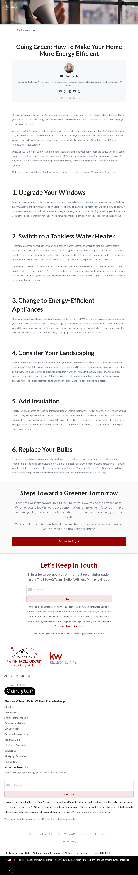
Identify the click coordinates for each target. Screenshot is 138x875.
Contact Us (10, 750)
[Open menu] (133, 6)
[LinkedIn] (17, 676)
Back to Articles (26, 30)
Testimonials (11, 712)
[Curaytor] (19, 693)
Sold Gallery (10, 761)
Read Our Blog (12, 739)
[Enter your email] (72, 589)
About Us (9, 706)
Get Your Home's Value (16, 734)
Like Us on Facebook (15, 745)
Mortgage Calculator (15, 756)
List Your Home (12, 728)
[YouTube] (22, 676)
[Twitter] (11, 676)
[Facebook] (5, 676)
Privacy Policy (69, 841)
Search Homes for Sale (16, 717)
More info (9, 862)
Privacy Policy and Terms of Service (90, 811)
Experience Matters (14, 723)
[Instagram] (29, 676)
